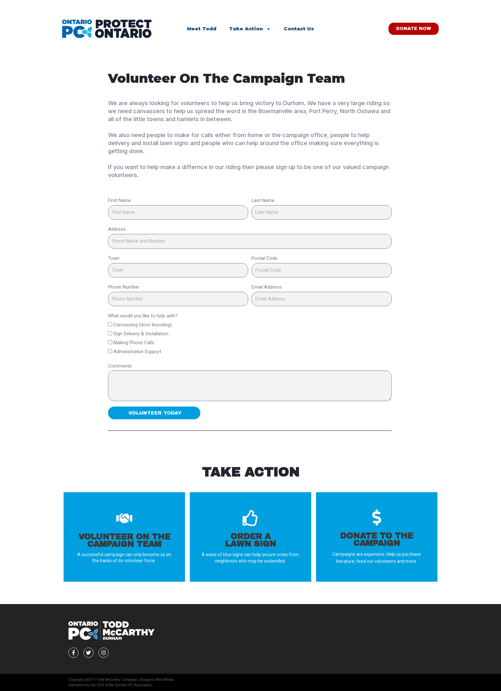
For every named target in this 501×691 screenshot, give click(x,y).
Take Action (250, 29)
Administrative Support (137, 351)
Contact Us (299, 29)
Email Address (266, 287)
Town (113, 258)
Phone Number (123, 287)
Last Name (262, 200)
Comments (120, 366)
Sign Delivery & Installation (140, 334)
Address (117, 229)
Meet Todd (201, 29)
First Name (119, 200)
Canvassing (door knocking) (142, 325)
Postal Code (264, 258)
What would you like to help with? (143, 316)
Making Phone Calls (133, 343)
